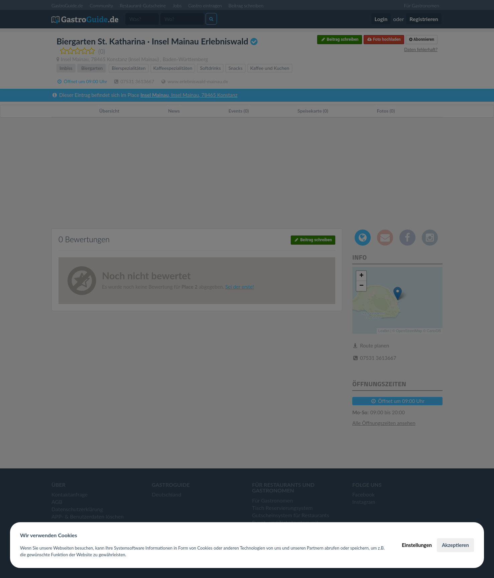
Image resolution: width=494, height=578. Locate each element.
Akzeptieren (455, 545)
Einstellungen (417, 545)
